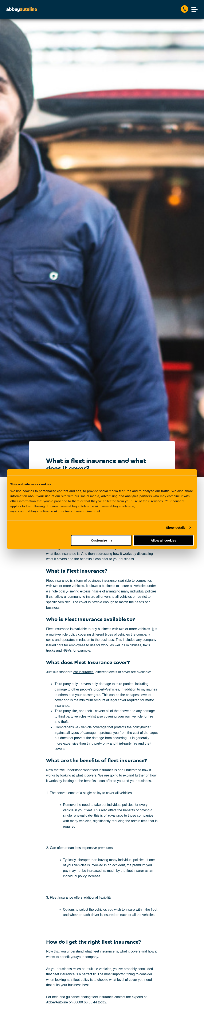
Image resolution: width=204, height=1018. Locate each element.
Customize (101, 540)
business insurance (102, 580)
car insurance (83, 672)
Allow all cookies (163, 540)
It (153, 629)
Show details (176, 527)
